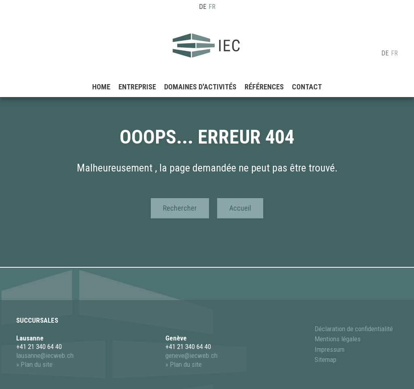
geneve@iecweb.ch (191, 355)
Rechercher (180, 208)
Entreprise (137, 74)
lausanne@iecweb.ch (45, 355)
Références (264, 74)
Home (101, 74)
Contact (307, 74)
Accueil (240, 208)
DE (202, 7)
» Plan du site (34, 364)
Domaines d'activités (200, 74)
